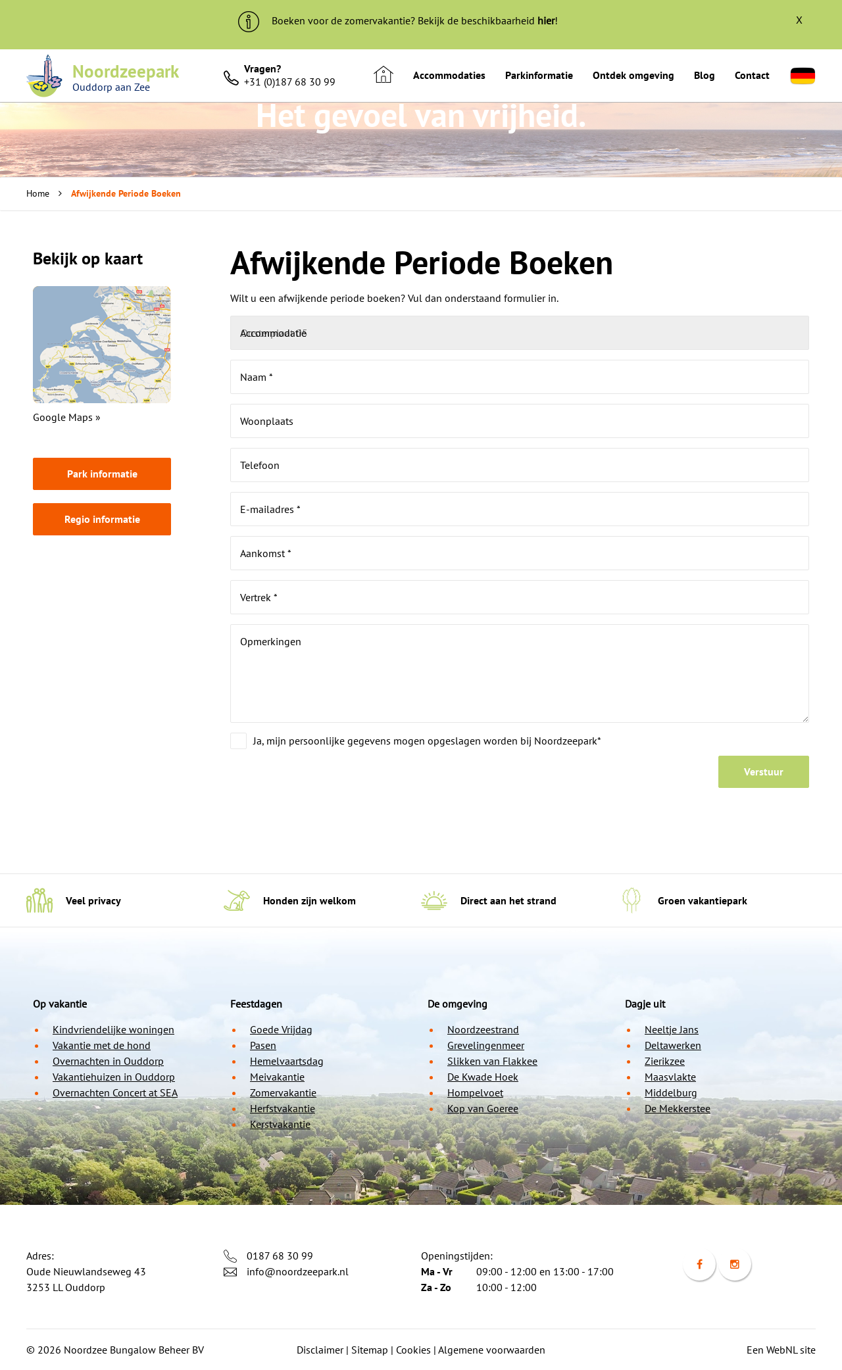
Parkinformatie (539, 75)
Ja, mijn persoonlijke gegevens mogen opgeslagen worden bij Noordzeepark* (427, 740)
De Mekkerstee (677, 1108)
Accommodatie (273, 332)
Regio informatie (102, 519)
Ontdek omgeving (633, 75)
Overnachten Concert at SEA (115, 1092)
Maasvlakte (670, 1076)
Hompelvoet (475, 1092)
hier (546, 20)
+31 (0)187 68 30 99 (289, 81)
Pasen (263, 1045)
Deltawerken (673, 1045)
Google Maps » (67, 417)
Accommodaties (449, 75)
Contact (752, 75)
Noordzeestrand (483, 1029)
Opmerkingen (270, 641)
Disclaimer (320, 1349)
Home (37, 193)
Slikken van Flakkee (492, 1060)
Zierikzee (665, 1060)
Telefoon (260, 465)
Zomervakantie (283, 1092)
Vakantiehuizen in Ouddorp (114, 1076)
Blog (704, 75)
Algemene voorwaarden (491, 1349)
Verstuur (763, 771)
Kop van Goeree (482, 1108)
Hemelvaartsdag (287, 1060)
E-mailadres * (270, 509)
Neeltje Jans (672, 1029)
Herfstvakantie (282, 1108)
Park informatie (102, 473)
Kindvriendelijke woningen (113, 1029)
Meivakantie (277, 1076)
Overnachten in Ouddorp (108, 1060)
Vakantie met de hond (102, 1045)
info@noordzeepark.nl (298, 1271)
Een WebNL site (781, 1349)
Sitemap (369, 1349)
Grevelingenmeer (485, 1045)
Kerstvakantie (280, 1124)
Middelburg (671, 1092)
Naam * (256, 376)
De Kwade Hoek (482, 1076)
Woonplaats (266, 421)
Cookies (413, 1349)
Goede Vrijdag (281, 1029)
